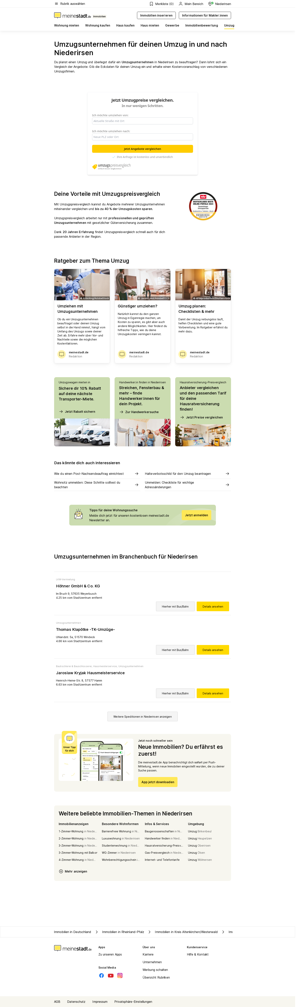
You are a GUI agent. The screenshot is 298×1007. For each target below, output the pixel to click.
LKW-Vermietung (65, 579)
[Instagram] (120, 975)
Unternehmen (152, 962)
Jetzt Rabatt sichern (77, 411)
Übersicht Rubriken (156, 977)
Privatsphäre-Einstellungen (133, 1002)
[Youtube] (111, 975)
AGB (57, 1002)
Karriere (148, 954)
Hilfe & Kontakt (198, 954)
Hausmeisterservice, (105, 666)
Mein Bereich (190, 4)
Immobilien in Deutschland (72, 932)
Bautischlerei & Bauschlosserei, (74, 666)
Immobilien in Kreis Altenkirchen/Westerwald (182, 932)
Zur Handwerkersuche (139, 412)
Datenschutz (76, 1002)
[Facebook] (101, 975)
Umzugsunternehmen (68, 622)
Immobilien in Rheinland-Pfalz (119, 932)
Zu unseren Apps (110, 954)
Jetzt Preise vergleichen (201, 417)
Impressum (99, 1002)
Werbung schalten (155, 970)
